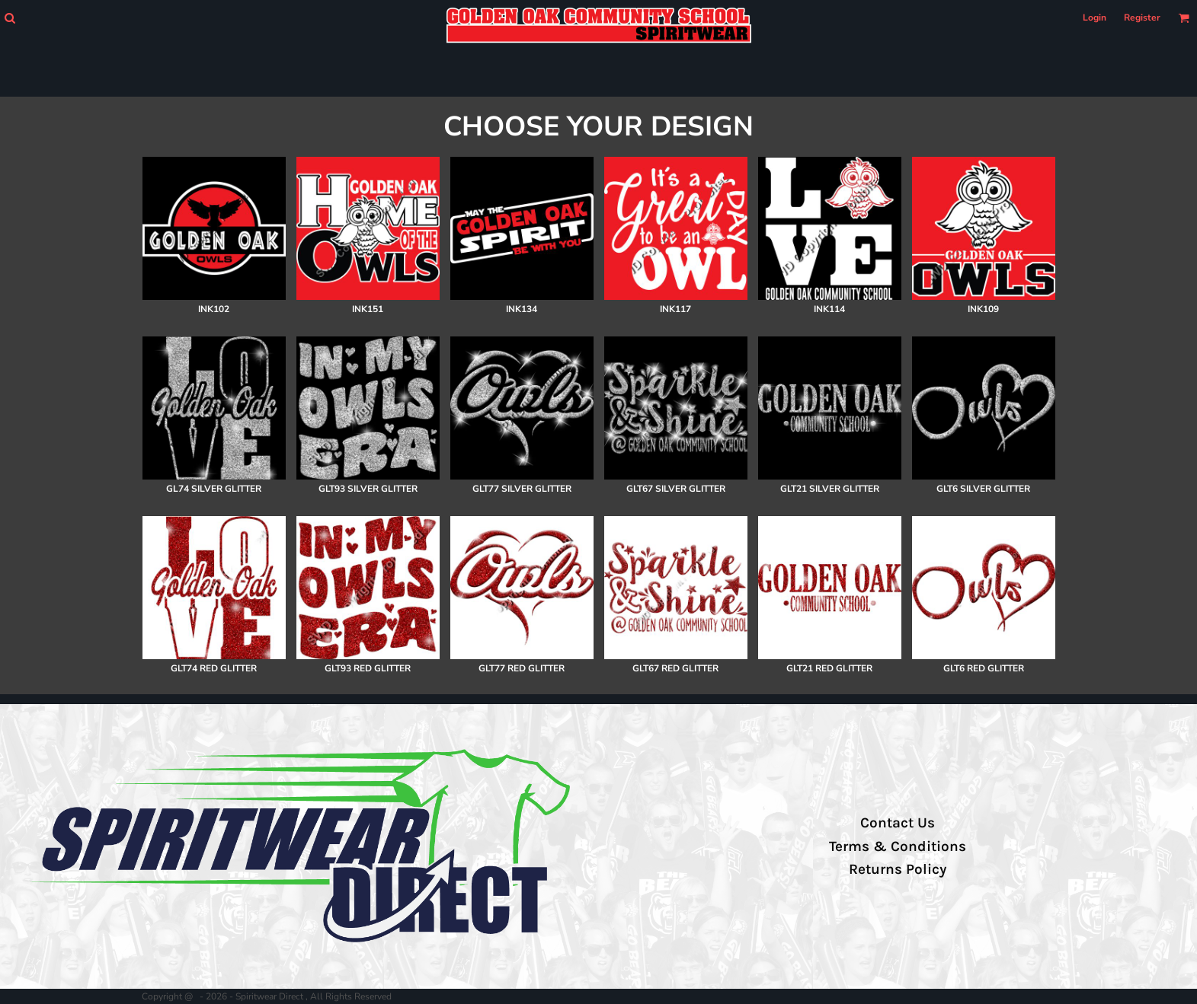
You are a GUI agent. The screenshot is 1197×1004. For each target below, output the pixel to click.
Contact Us (897, 822)
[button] (9, 18)
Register (1142, 17)
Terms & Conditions (897, 846)
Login (1094, 17)
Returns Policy (897, 869)
